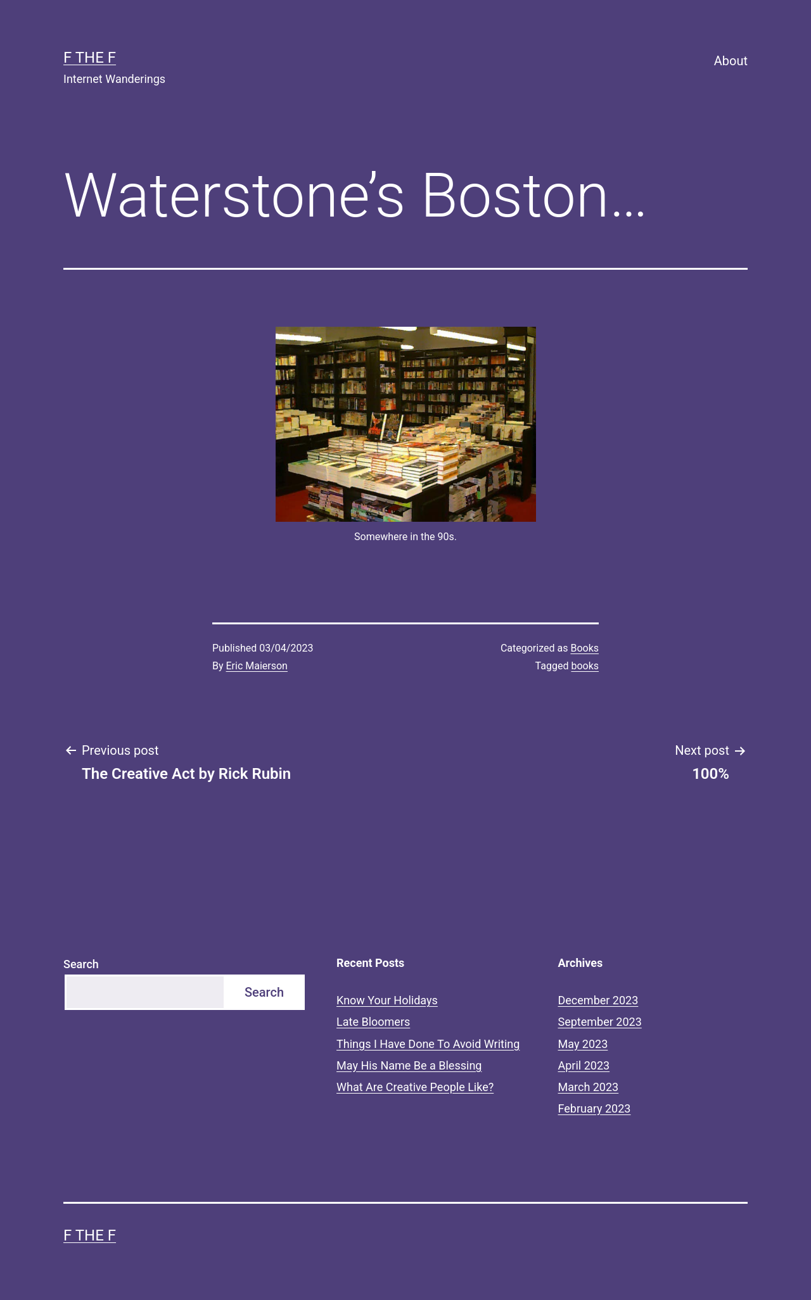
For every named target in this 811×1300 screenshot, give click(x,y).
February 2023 (594, 1108)
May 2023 (583, 1044)
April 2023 (584, 1065)
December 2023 (598, 1000)
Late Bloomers (373, 1021)
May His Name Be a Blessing (409, 1065)
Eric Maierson (257, 666)
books (585, 666)
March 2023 (588, 1087)
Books (584, 648)
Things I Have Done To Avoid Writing (428, 1044)
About (731, 60)
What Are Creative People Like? (415, 1087)
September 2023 (600, 1021)
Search (81, 964)
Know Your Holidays (387, 1000)
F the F (89, 57)
